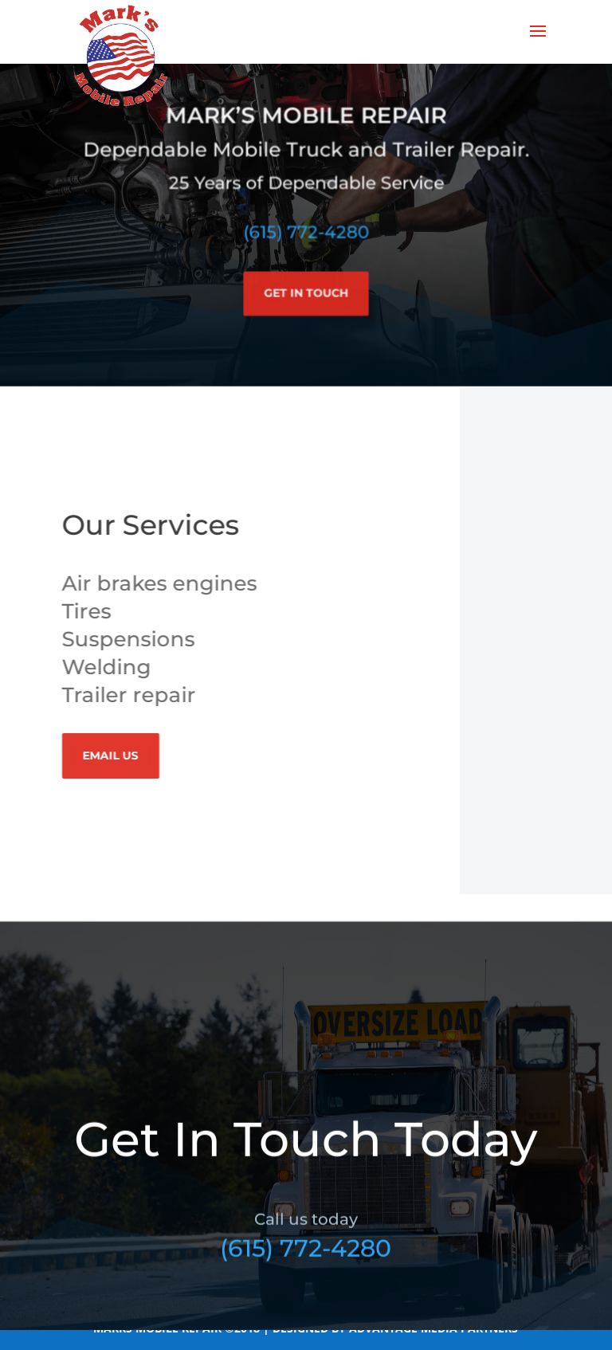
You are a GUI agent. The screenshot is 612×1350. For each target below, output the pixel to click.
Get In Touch (306, 285)
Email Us (113, 755)
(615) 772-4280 (305, 224)
